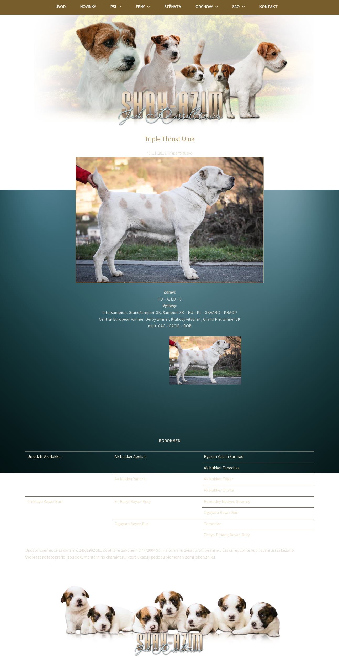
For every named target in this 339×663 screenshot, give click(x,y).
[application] (118, 7)
